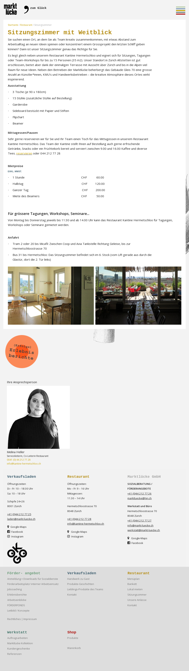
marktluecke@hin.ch (139, 498)
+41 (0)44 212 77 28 (79, 519)
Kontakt (72, 594)
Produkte (72, 638)
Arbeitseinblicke (16, 600)
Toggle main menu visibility (180, 11)
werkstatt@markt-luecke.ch (143, 530)
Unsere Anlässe (137, 600)
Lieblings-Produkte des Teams (85, 589)
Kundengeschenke (18, 648)
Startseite (13, 25)
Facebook (15, 531)
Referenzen (14, 654)
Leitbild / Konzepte (18, 610)
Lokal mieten (135, 589)
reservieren (24, 153)
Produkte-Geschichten (80, 584)
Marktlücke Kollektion (20, 643)
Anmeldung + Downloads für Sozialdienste (32, 579)
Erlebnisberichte (17, 594)
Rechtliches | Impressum (22, 619)
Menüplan (133, 579)
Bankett (132, 584)
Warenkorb (74, 648)
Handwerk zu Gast (78, 579)
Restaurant (26, 25)
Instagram (75, 536)
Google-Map (16, 527)
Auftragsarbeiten (17, 638)
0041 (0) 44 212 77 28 (18, 459)
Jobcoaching (14, 589)
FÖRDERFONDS (16, 605)
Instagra (14, 536)
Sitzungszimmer (137, 594)
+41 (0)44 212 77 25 (19, 514)
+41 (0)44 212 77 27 (139, 520)
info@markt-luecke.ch (140, 525)
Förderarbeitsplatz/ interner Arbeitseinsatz (33, 584)
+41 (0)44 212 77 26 (139, 493)
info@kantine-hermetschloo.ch (24, 463)
